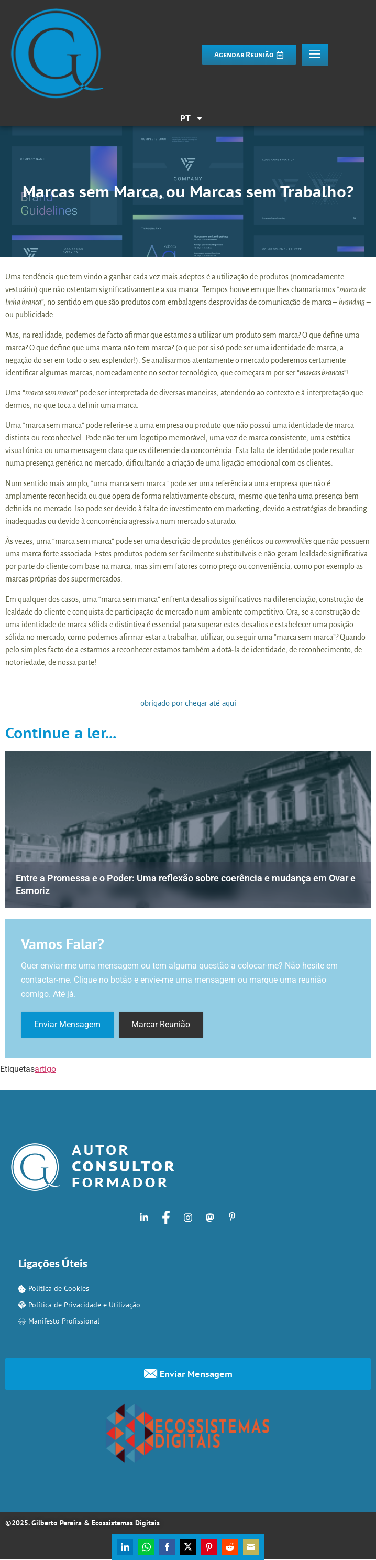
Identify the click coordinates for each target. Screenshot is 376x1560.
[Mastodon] (210, 1218)
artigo (45, 1069)
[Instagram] (188, 1218)
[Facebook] (166, 1218)
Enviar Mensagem (67, 1025)
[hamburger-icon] (315, 55)
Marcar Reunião (161, 1025)
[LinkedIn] (144, 1218)
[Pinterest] (232, 1218)
